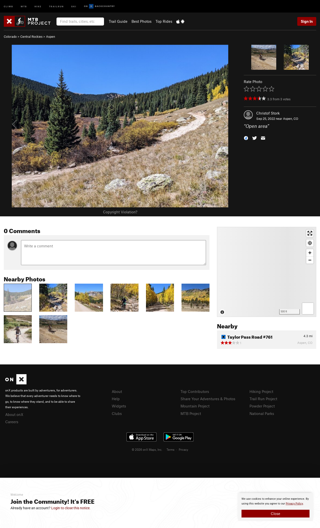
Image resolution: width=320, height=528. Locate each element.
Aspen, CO (290, 119)
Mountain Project (195, 406)
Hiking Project (261, 391)
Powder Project (262, 406)
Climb (8, 6)
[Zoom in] (310, 252)
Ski (73, 6)
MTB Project (190, 413)
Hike (38, 6)
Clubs (117, 413)
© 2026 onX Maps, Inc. (147, 449)
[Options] (308, 308)
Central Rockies (31, 37)
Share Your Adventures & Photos (207, 398)
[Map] (266, 272)
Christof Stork (268, 113)
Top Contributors (194, 391)
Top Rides (164, 21)
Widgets (119, 406)
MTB (24, 6)
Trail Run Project (263, 398)
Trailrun (56, 6)
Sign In (307, 21)
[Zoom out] (310, 260)
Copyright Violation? (120, 212)
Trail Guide (118, 21)
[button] (246, 138)
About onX (14, 414)
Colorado (10, 37)
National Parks (262, 413)
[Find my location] (310, 243)
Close (275, 513)
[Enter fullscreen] (310, 233)
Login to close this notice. (70, 508)
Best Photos (142, 21)
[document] (276, 506)
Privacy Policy (294, 503)
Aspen (50, 37)
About (117, 391)
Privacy (183, 449)
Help (116, 398)
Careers (11, 421)
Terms (170, 449)
